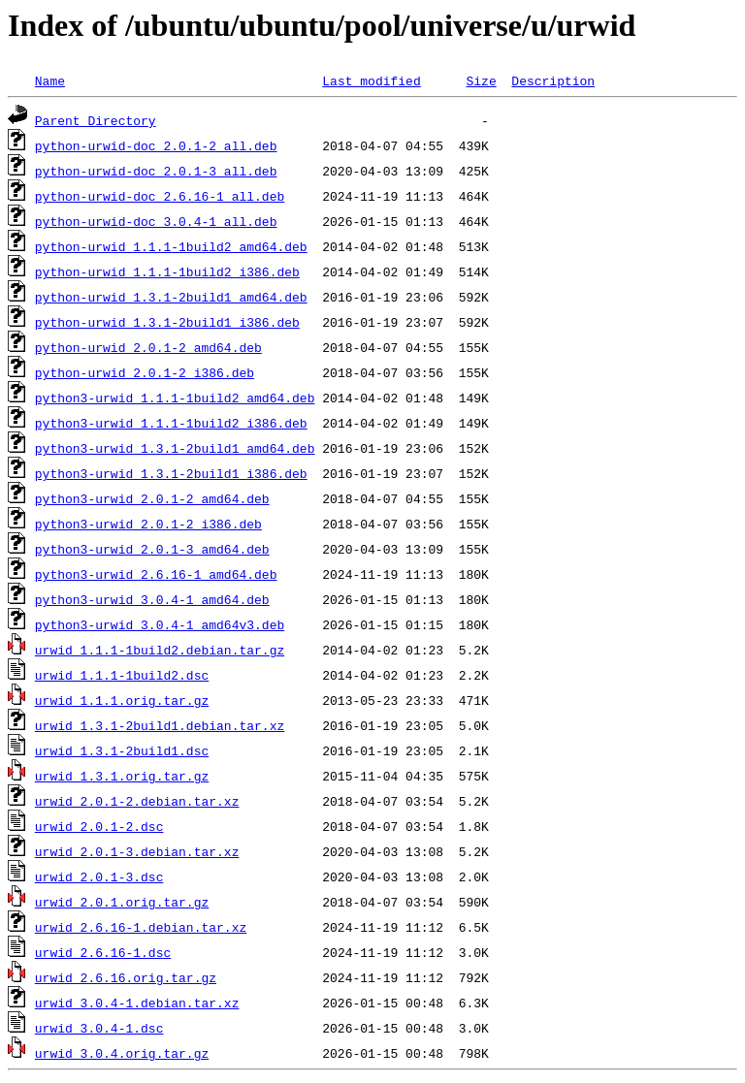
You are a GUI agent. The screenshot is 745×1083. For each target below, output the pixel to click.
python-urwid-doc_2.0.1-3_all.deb (156, 170)
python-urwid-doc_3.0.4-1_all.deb (156, 221)
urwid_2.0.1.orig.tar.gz (122, 901)
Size (481, 80)
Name (50, 80)
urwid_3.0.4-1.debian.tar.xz (137, 1002)
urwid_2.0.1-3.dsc (99, 876)
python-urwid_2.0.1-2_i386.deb (144, 372)
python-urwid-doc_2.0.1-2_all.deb (156, 145)
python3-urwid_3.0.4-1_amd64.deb (152, 599)
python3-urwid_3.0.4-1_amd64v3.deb (159, 624)
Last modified (371, 80)
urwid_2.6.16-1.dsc (103, 952)
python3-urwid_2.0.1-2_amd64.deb (152, 498)
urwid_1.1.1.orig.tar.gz (122, 700)
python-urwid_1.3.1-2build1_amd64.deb (171, 296)
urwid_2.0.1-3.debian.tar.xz (137, 851)
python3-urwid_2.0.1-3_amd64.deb (152, 548)
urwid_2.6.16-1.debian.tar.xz (140, 927)
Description (553, 80)
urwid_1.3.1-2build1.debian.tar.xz (159, 725)
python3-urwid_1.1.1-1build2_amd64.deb (175, 397)
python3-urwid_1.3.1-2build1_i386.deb (171, 473)
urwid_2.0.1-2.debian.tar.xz (137, 801)
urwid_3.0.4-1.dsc (99, 1027)
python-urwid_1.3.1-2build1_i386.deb (167, 322)
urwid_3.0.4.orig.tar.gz (122, 1053)
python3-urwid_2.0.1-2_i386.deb (148, 523)
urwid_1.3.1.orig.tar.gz (122, 775)
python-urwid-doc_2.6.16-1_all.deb (159, 196)
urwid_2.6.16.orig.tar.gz (125, 977)
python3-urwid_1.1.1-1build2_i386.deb (171, 422)
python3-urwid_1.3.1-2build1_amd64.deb (175, 448)
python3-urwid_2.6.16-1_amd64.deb (156, 574)
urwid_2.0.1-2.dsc (99, 826)
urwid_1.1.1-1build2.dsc (122, 675)
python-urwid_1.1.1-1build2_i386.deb (167, 271)
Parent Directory (95, 120)
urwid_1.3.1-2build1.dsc (122, 750)
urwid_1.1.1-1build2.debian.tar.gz (159, 649)
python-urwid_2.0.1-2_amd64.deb (148, 347)
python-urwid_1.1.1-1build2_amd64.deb (171, 246)
